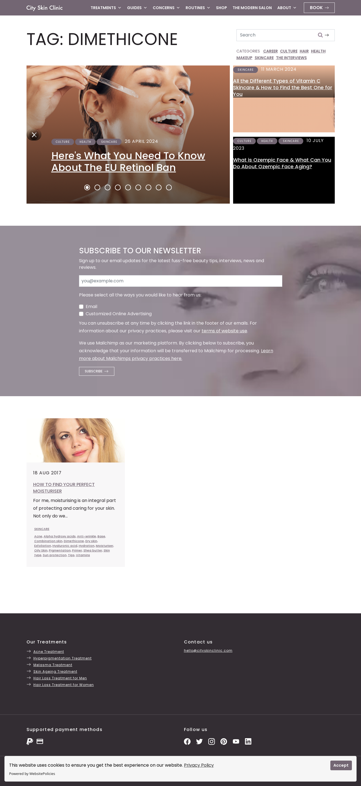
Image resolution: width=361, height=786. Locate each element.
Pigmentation (60, 550)
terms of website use (224, 331)
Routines (198, 7)
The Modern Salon (252, 7)
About (287, 7)
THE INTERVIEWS (291, 58)
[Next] (33, 134)
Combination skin (48, 541)
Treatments (106, 7)
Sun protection (55, 555)
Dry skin (91, 541)
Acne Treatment (48, 651)
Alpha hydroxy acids (60, 536)
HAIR (304, 51)
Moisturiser (104, 545)
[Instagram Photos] (211, 741)
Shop (221, 7)
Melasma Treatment (52, 665)
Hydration (86, 545)
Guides (137, 7)
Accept (341, 765)
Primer (77, 550)
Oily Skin (41, 550)
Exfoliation (42, 545)
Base (101, 536)
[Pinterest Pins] (223, 741)
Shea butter (92, 550)
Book (316, 7)
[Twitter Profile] (199, 741)
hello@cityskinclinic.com (208, 650)
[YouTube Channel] (236, 741)
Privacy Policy (199, 765)
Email (91, 306)
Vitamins (83, 555)
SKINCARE (264, 58)
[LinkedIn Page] (248, 741)
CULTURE (288, 51)
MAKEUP (244, 58)
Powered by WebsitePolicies (32, 773)
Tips (71, 555)
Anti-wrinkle (86, 536)
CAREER (270, 51)
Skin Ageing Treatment (55, 671)
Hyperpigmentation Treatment (62, 658)
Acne (38, 536)
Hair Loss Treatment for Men (60, 678)
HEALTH (318, 51)
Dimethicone (74, 541)
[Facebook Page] (187, 741)
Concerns (166, 7)
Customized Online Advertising (119, 314)
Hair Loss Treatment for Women (63, 684)
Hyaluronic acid (64, 545)
